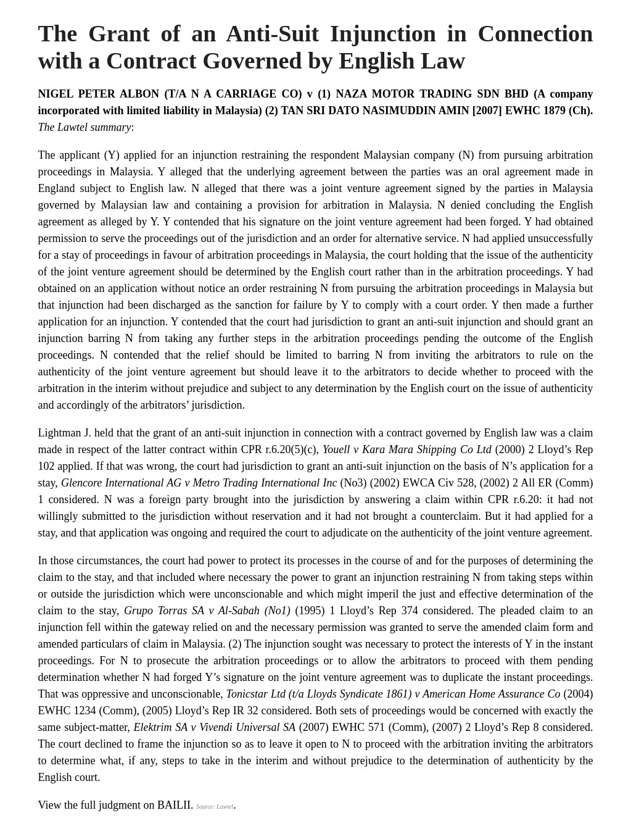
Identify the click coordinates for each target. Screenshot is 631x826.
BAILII (174, 805)
